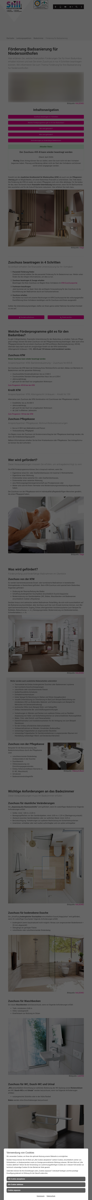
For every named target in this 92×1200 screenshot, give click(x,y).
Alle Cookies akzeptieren (16, 1179)
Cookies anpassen (14, 1190)
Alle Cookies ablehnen (15, 1184)
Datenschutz (51, 1196)
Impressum (40, 1196)
